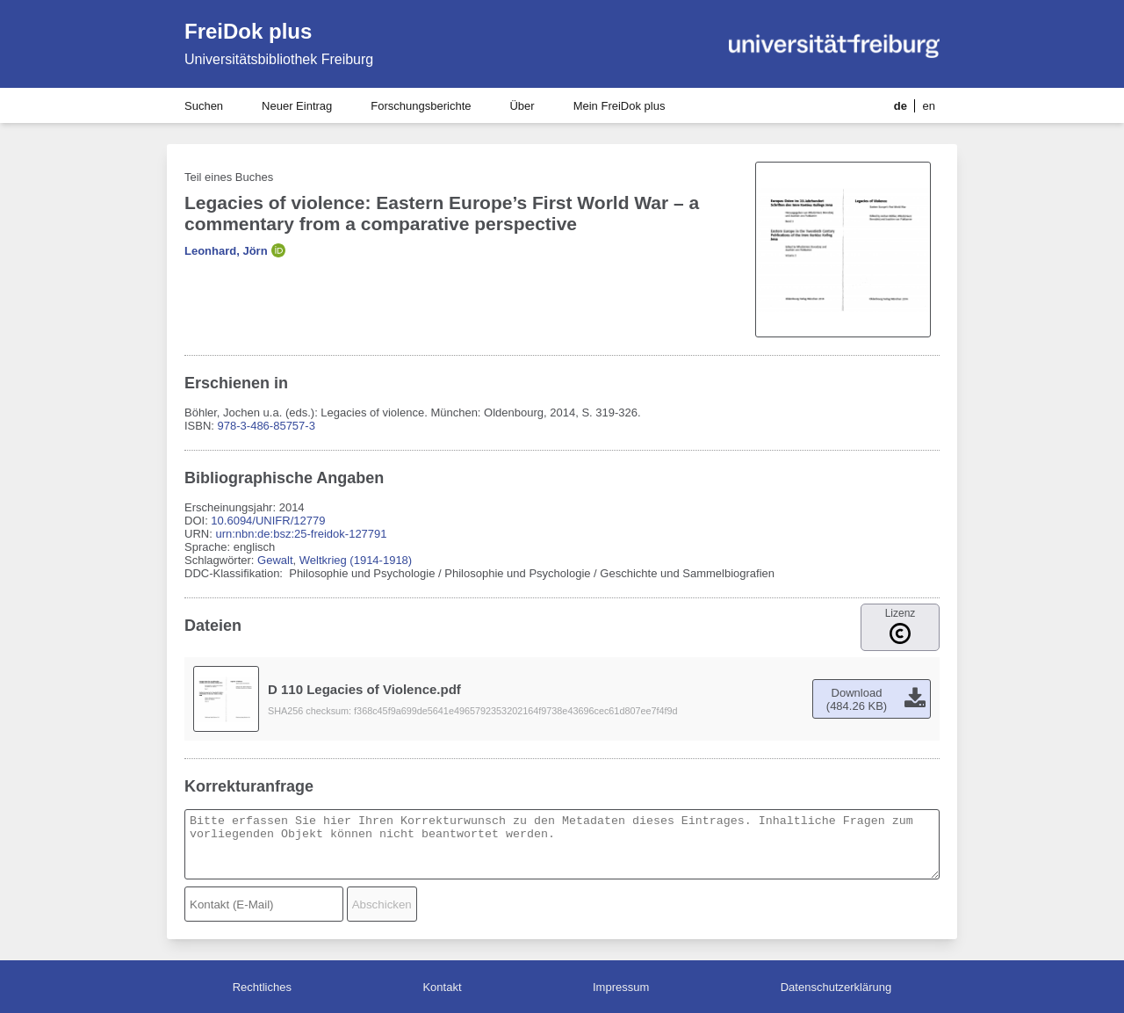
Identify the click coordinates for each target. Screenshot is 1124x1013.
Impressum (621, 987)
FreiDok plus (248, 31)
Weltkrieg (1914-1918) (355, 560)
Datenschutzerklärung (836, 987)
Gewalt (274, 560)
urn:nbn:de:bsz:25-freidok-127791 (300, 533)
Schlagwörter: (220, 560)
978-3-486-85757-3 (266, 425)
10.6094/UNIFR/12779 (268, 520)
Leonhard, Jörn (226, 250)
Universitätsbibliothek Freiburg (278, 59)
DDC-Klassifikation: (235, 573)
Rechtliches (262, 987)
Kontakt (441, 987)
